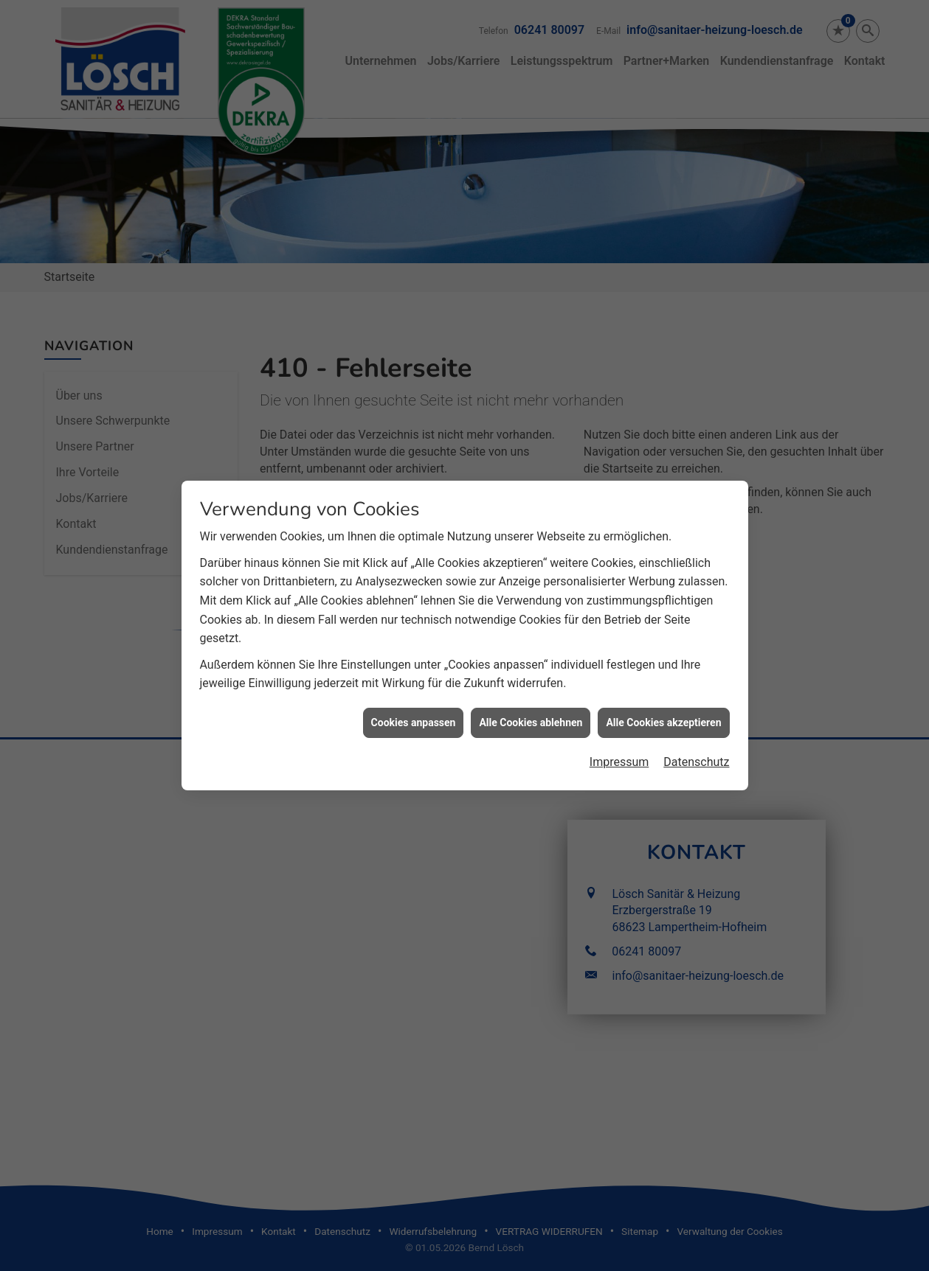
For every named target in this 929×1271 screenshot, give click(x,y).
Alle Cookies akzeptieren (663, 686)
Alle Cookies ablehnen (530, 686)
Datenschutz (696, 726)
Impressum (619, 726)
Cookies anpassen (413, 686)
